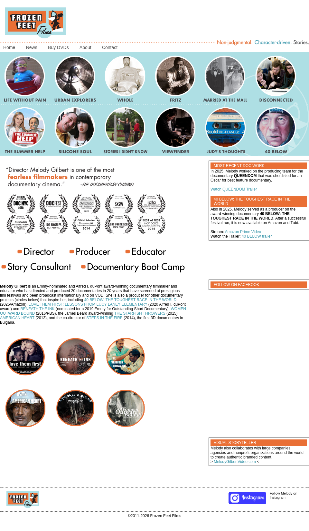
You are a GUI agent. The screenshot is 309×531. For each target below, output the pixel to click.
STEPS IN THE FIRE (104, 318)
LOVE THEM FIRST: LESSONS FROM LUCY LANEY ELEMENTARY (88, 304)
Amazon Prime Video (243, 232)
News (31, 47)
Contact (109, 47)
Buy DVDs (58, 47)
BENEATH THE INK (37, 309)
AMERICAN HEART (17, 318)
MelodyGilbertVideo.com (235, 461)
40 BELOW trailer (257, 236)
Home (9, 47)
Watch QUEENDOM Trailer (234, 189)
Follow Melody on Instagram (262, 495)
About (85, 47)
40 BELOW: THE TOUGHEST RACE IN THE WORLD (130, 300)
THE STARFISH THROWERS (139, 313)
